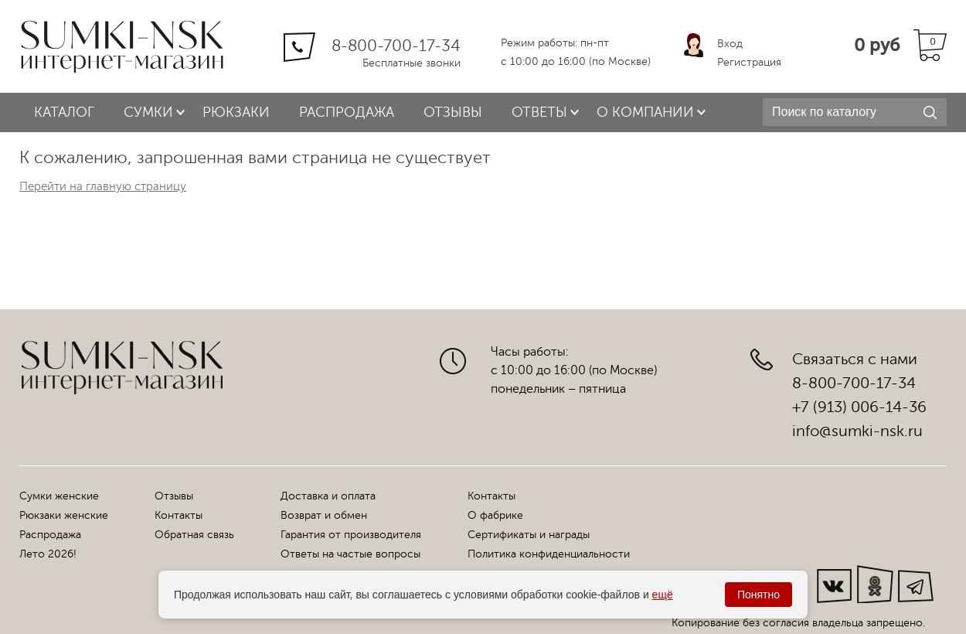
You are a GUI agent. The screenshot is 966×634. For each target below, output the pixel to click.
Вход (730, 43)
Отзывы (452, 112)
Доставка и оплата (328, 496)
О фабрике (495, 515)
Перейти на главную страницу (102, 186)
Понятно (758, 594)
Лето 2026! (48, 554)
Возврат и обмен (324, 515)
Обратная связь (194, 534)
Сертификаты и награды (529, 534)
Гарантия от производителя (351, 534)
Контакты (178, 515)
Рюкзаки (236, 112)
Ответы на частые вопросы (350, 554)
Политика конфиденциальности (549, 554)
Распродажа (346, 112)
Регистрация (749, 62)
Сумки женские (59, 496)
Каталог (64, 112)
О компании (645, 112)
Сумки (148, 112)
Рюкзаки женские (63, 515)
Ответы (539, 112)
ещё (662, 594)
